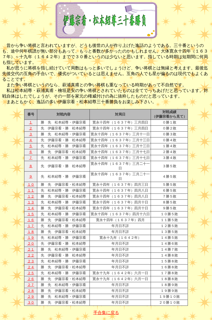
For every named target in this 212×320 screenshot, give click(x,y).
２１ (30, 249)
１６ (30, 220)
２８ (30, 291)
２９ (30, 297)
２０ (30, 243)
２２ (30, 255)
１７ (30, 226)
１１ (30, 190)
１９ (30, 238)
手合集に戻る (106, 312)
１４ (30, 208)
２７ (30, 285)
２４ (30, 267)
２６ (30, 279)
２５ (30, 273)
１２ (30, 196)
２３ (30, 261)
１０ (30, 185)
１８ (30, 232)
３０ (30, 302)
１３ (30, 202)
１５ (30, 214)
